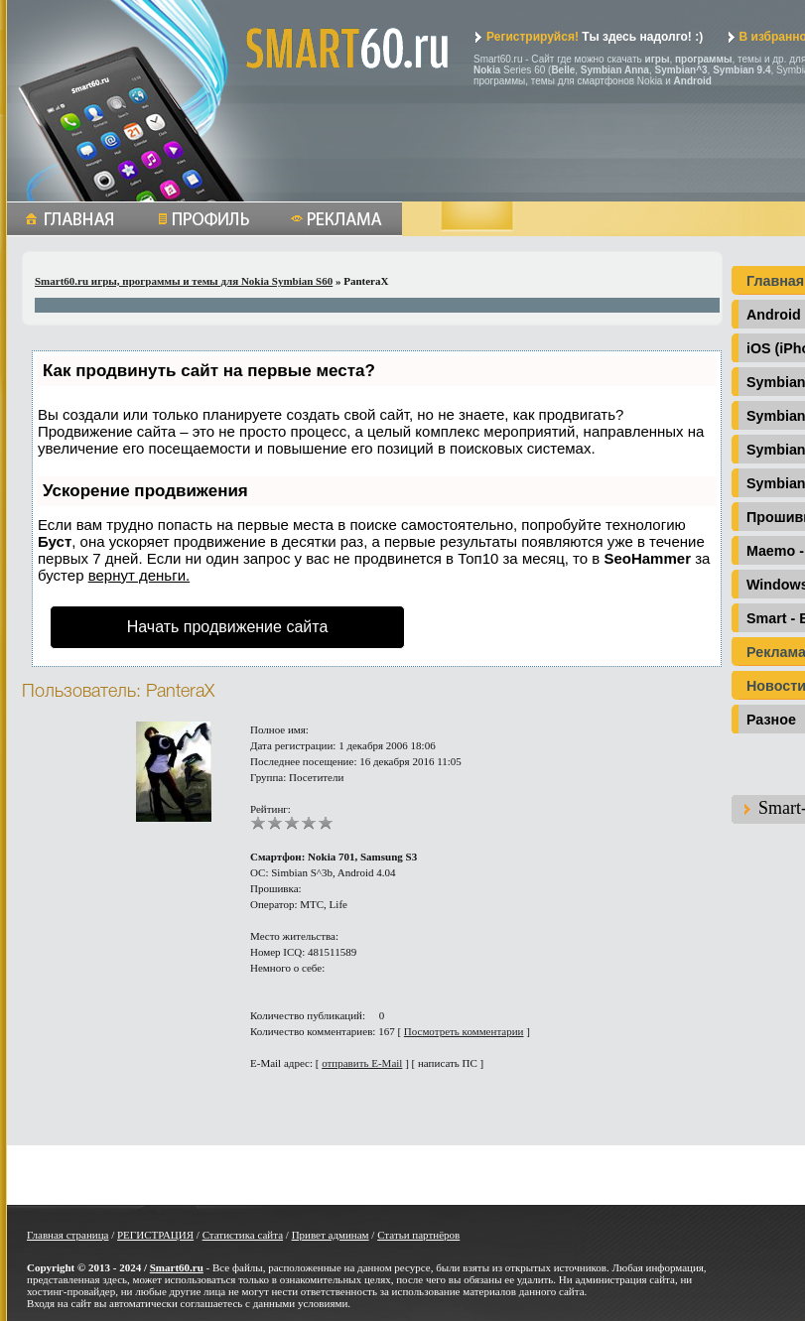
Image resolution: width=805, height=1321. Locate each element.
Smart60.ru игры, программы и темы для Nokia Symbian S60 (184, 281)
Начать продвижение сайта (228, 626)
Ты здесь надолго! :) (588, 37)
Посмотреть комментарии (464, 1031)
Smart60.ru (176, 1267)
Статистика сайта (242, 1235)
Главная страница (67, 1235)
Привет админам (330, 1235)
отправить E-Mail (362, 1063)
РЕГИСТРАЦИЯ (155, 1235)
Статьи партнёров (418, 1235)
